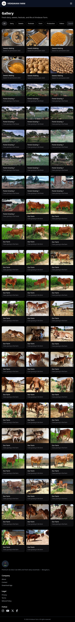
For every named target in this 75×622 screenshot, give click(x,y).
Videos (61, 23)
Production (51, 23)
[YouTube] (7, 610)
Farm (40, 23)
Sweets (20, 23)
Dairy (12, 23)
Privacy (4, 595)
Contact (4, 582)
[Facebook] (17, 610)
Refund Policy (6, 601)
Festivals (31, 23)
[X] (12, 610)
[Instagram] (3, 610)
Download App (7, 585)
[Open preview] (13, 41)
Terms (4, 598)
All (4, 23)
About (4, 579)
